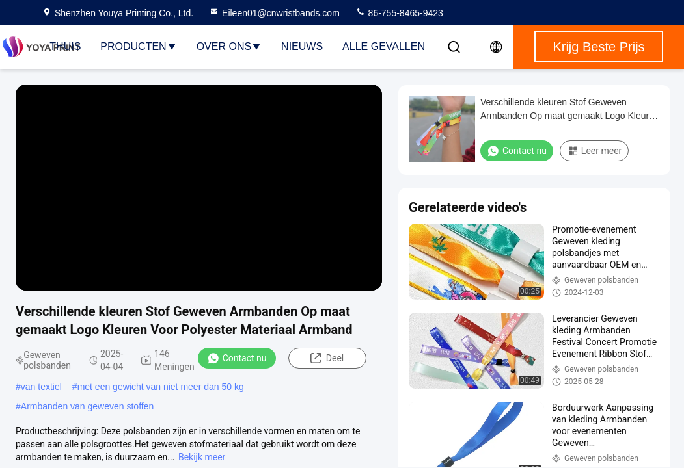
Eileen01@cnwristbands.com (274, 13)
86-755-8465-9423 (399, 13)
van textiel (41, 387)
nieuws (302, 46)
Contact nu (237, 358)
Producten (138, 46)
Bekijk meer (201, 457)
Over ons (229, 46)
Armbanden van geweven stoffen (87, 406)
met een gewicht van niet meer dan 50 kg (160, 387)
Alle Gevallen (383, 46)
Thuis (65, 46)
